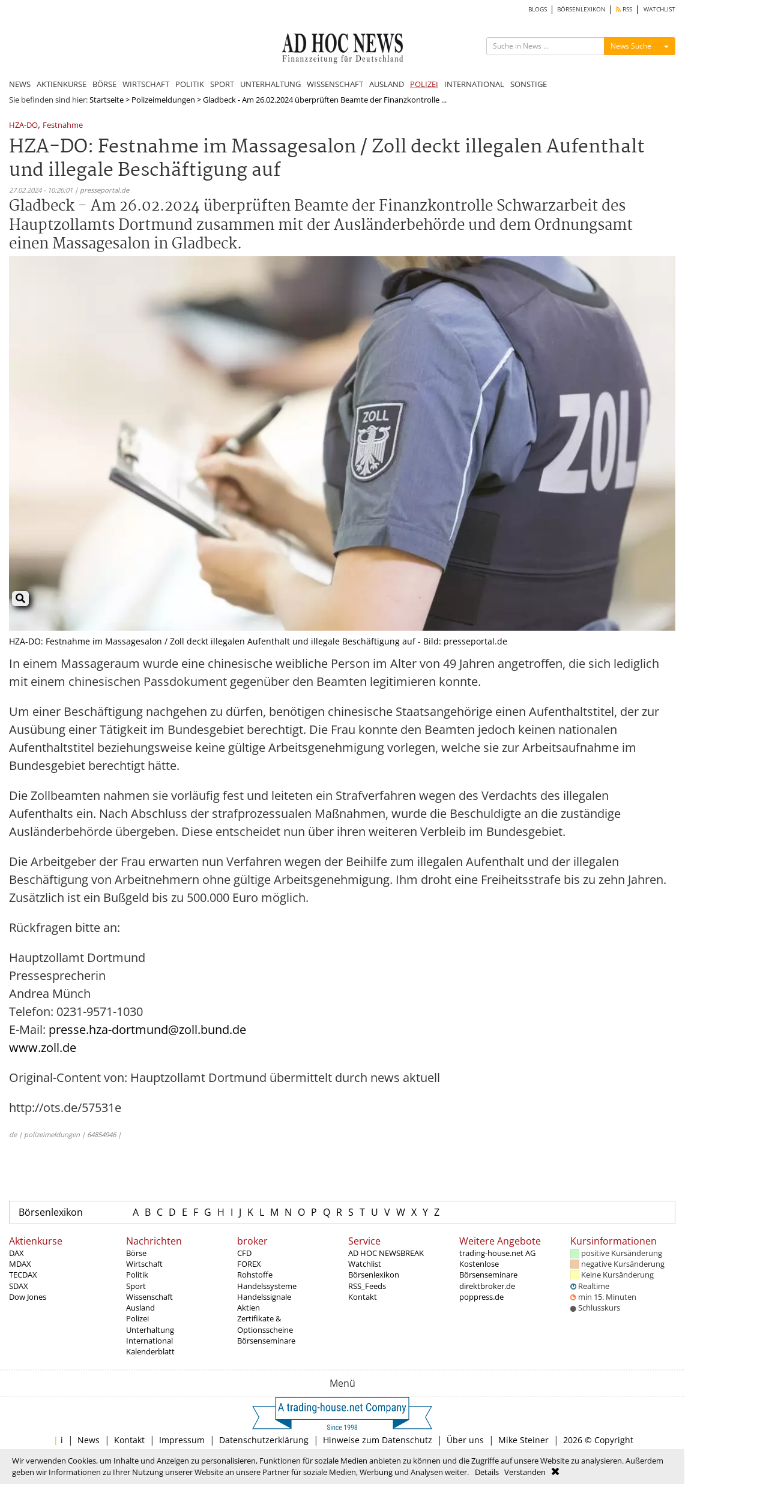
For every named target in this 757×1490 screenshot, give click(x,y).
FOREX (249, 1263)
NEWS (20, 84)
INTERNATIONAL (474, 84)
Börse (136, 1253)
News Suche (631, 46)
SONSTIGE (528, 84)
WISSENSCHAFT (335, 84)
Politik (137, 1274)
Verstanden (525, 1472)
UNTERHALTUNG (270, 84)
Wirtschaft (144, 1263)
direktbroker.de (487, 1286)
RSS (624, 9)
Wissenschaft (149, 1296)
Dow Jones (27, 1296)
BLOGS (537, 9)
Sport (136, 1286)
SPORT (222, 84)
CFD (244, 1253)
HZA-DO (23, 125)
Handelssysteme (267, 1286)
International (149, 1340)
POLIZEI (424, 84)
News (88, 1440)
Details (487, 1472)
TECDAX (23, 1274)
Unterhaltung (150, 1329)
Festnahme (63, 125)
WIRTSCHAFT (145, 84)
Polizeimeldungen (163, 99)
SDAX (18, 1286)
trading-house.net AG (497, 1253)
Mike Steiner (523, 1440)
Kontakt (362, 1296)
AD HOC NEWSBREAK (386, 1253)
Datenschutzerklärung (264, 1440)
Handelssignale (264, 1296)
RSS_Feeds (367, 1286)
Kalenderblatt (150, 1351)
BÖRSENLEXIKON (581, 9)
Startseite (106, 99)
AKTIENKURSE (61, 84)
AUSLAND (386, 84)
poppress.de (481, 1296)
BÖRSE (104, 84)
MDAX (20, 1263)
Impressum (182, 1440)
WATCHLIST (659, 9)
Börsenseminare (266, 1340)
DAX (16, 1253)
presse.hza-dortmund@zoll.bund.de (147, 1029)
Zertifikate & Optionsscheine (265, 1324)
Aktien (248, 1307)
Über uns (465, 1440)
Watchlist (364, 1263)
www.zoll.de (42, 1047)
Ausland (140, 1307)
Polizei (137, 1318)
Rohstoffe (255, 1274)
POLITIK (189, 84)
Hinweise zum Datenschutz (377, 1440)
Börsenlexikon (51, 1212)
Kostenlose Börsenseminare (488, 1269)
